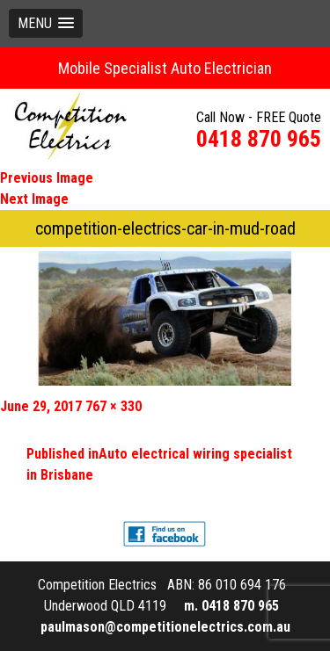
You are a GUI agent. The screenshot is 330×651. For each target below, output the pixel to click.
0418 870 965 (258, 139)
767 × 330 (113, 406)
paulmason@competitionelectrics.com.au (165, 626)
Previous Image (46, 178)
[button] (46, 23)
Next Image (34, 199)
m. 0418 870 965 (231, 605)
